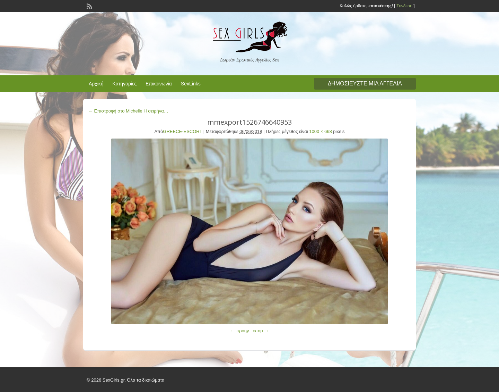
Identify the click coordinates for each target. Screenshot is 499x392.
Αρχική (96, 83)
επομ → (261, 330)
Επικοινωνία (159, 83)
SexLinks (191, 83)
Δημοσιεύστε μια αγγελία (365, 83)
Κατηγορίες (125, 83)
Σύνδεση (404, 5)
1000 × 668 (320, 131)
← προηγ (239, 330)
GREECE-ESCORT (182, 131)
